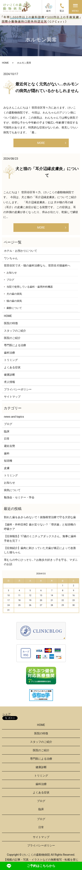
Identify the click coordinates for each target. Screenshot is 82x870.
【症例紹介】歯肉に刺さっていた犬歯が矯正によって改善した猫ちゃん (40, 550)
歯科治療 (9, 352)
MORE (41, 143)
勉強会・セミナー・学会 (19, 497)
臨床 (6, 431)
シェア (6, 714)
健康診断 (9, 374)
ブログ (10, 279)
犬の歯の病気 (14, 293)
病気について (12, 490)
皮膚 (6, 468)
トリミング (11, 359)
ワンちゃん (11, 258)
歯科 (6, 453)
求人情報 (9, 381)
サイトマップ (12, 396)
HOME (5, 62)
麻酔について (14, 307)
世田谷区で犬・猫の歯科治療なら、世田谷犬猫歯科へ (37, 265)
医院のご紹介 (12, 337)
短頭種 (8, 460)
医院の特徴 (11, 323)
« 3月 (7, 573)
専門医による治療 (15, 345)
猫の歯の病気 (14, 300)
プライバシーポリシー (18, 389)
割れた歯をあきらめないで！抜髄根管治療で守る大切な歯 (40, 517)
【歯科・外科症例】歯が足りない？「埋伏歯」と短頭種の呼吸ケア (40, 526)
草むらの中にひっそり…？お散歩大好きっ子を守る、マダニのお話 (41, 562)
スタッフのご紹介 (15, 330)
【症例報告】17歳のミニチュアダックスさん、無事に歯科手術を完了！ (40, 538)
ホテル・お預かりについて (20, 250)
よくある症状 (12, 367)
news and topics (14, 416)
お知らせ (12, 272)
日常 (6, 438)
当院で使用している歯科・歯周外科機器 (30, 286)
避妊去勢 (9, 445)
